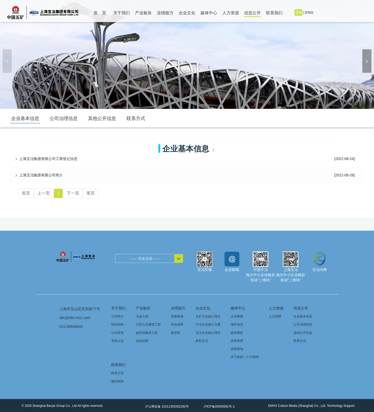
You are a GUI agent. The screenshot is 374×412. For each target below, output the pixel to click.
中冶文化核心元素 (208, 324)
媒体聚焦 (237, 333)
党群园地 (237, 349)
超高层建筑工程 (147, 333)
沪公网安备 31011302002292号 (166, 406)
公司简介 (117, 316)
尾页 (90, 193)
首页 (26, 193)
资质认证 (117, 341)
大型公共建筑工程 (148, 324)
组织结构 (117, 324)
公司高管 (117, 333)
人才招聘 (275, 316)
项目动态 (237, 324)
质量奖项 (177, 316)
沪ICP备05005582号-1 (219, 406)
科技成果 (177, 324)
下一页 (73, 193)
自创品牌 (142, 341)
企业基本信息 (25, 118)
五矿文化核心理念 (208, 316)
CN (299, 12)
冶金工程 (142, 316)
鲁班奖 (175, 333)
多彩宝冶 (202, 341)
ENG (309, 12)
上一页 (43, 193)
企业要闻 (237, 316)
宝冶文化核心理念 (208, 333)
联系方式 (135, 118)
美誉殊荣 (237, 341)
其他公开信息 (102, 118)
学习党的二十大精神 (245, 357)
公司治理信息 (64, 118)
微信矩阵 (117, 381)
